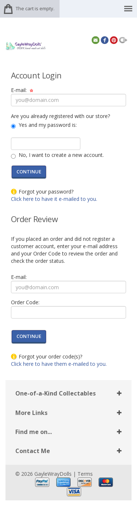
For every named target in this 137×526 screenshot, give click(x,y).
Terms (85, 473)
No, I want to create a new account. (60, 154)
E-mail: (22, 90)
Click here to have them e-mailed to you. (59, 363)
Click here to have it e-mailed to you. (54, 198)
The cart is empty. (35, 8)
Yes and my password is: (47, 124)
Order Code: (25, 302)
